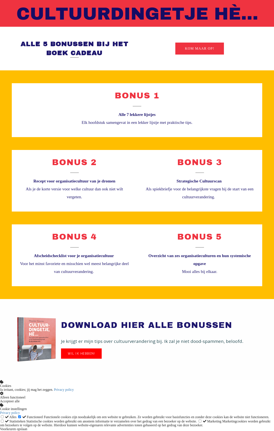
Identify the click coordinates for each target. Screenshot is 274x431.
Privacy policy (64, 389)
